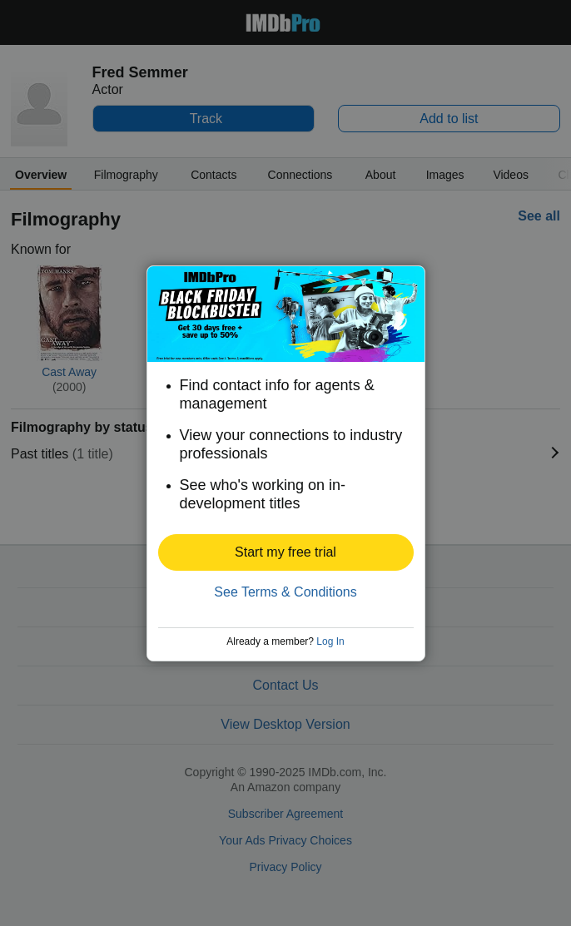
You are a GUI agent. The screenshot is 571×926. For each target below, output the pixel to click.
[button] (286, 552)
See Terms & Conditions (285, 592)
